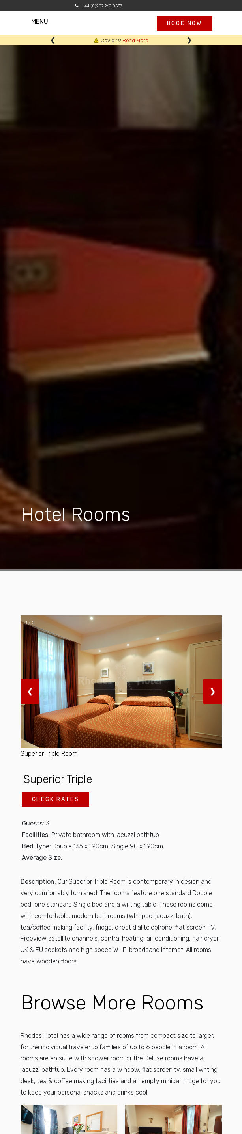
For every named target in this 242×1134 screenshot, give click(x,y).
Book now (184, 23)
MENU (47, 21)
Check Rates (55, 799)
